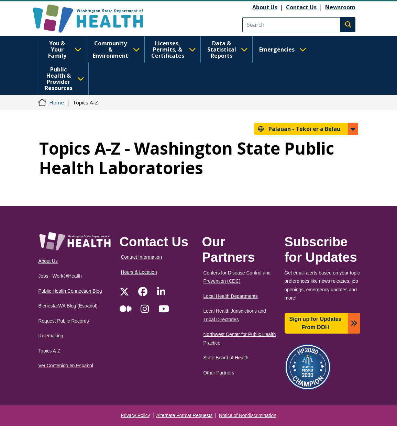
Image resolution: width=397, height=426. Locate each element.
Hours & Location (139, 272)
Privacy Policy (135, 415)
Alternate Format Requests (184, 415)
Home (56, 102)
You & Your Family (64, 49)
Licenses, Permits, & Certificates (173, 49)
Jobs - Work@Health (60, 276)
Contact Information (141, 257)
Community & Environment (116, 49)
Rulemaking (50, 335)
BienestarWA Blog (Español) (68, 306)
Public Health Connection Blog (70, 291)
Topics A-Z (49, 351)
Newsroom (340, 7)
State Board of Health (226, 357)
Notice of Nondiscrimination (247, 415)
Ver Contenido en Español (65, 365)
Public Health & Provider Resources (64, 79)
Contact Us (301, 7)
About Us (264, 7)
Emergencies (282, 49)
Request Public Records (63, 321)
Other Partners (218, 372)
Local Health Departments (230, 296)
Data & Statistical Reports (227, 49)
